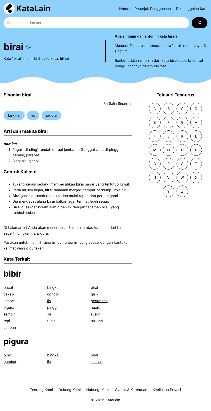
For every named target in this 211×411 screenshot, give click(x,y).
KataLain (33, 8)
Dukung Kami (69, 389)
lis (33, 115)
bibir (13, 274)
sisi (49, 314)
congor (53, 294)
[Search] (199, 22)
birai (94, 287)
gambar (10, 361)
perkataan (99, 301)
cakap (9, 294)
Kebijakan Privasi (167, 389)
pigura (51, 115)
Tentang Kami (41, 389)
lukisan (96, 361)
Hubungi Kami (98, 389)
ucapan (10, 327)
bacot (8, 287)
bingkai (14, 115)
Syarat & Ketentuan (131, 389)
